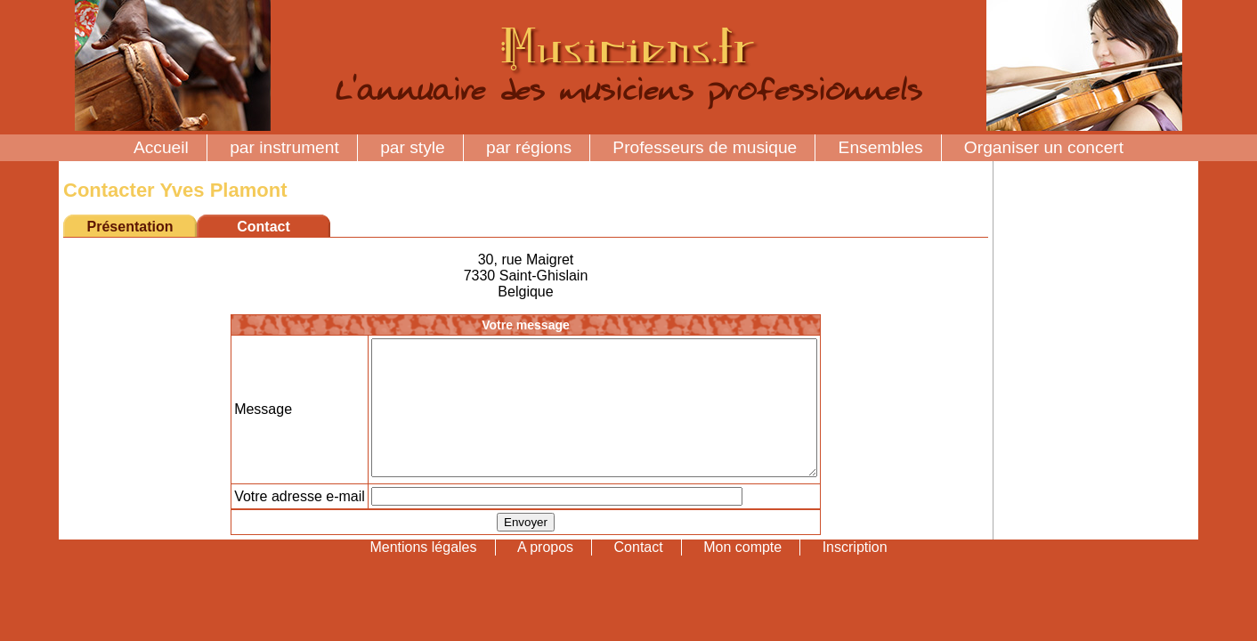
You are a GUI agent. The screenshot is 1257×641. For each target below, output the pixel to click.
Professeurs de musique (704, 147)
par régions (529, 147)
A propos (545, 573)
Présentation (130, 226)
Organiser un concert (1043, 147)
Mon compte (742, 573)
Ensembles (881, 147)
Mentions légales (422, 573)
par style (412, 147)
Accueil (161, 147)
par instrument (284, 147)
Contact (638, 573)
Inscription (855, 573)
